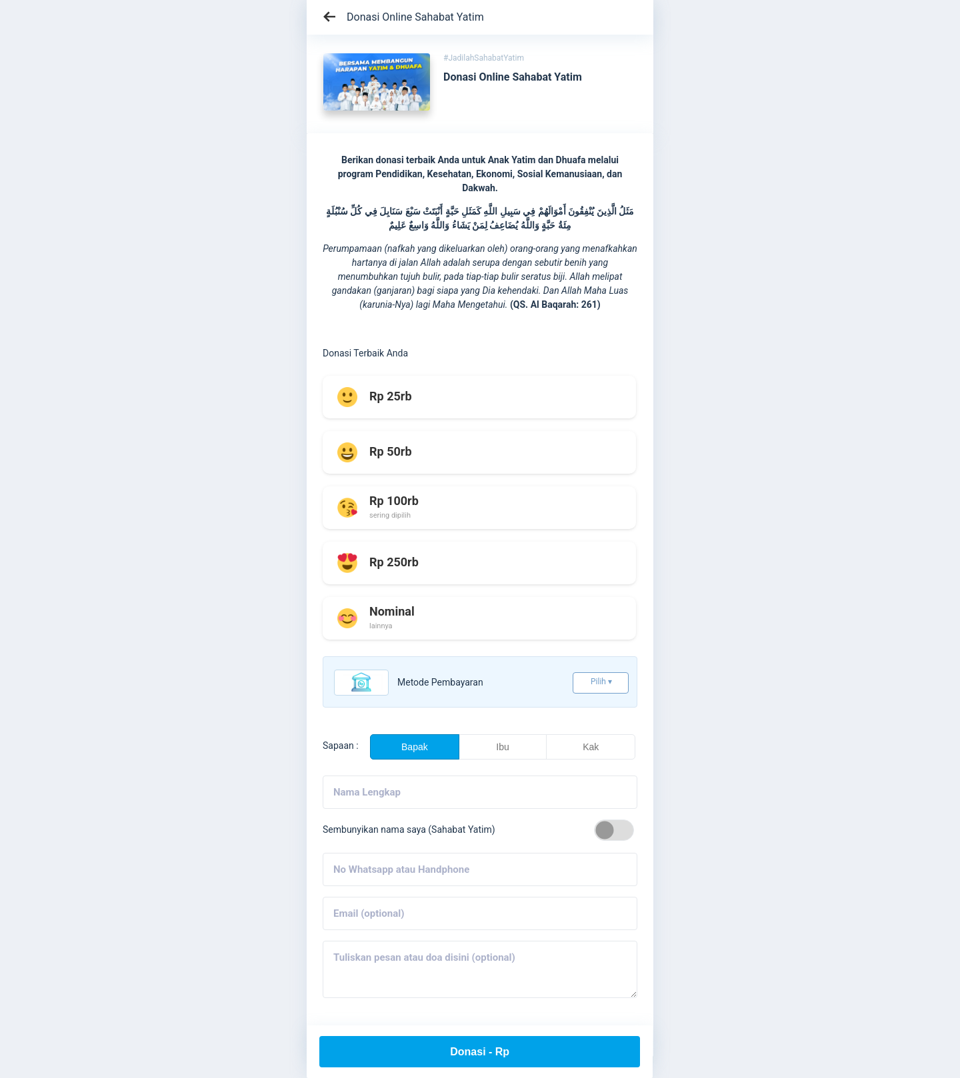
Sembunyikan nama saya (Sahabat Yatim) (409, 829)
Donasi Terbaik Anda (365, 353)
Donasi (479, 1051)
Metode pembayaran (440, 682)
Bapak (414, 747)
